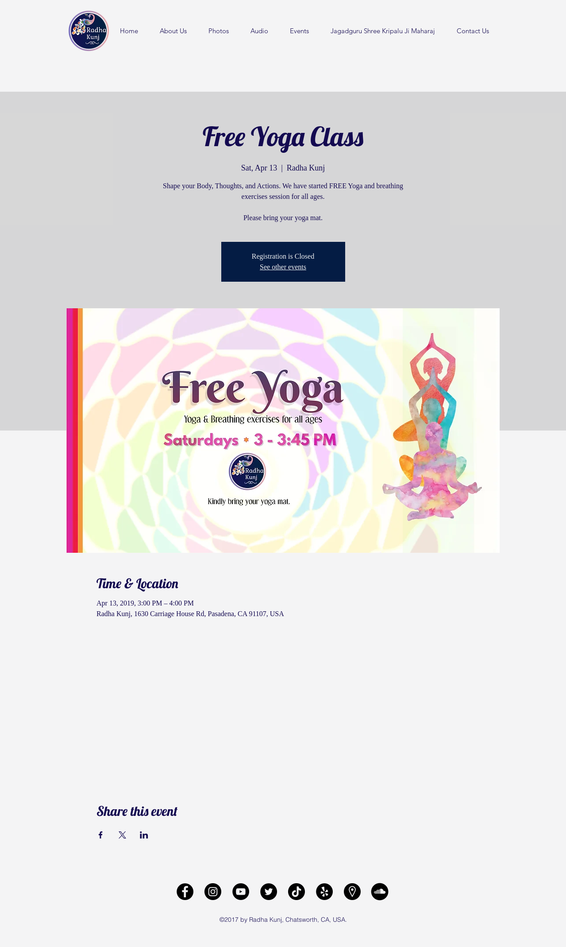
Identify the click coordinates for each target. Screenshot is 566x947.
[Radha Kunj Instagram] (212, 891)
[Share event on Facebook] (100, 834)
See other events (283, 267)
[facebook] (185, 891)
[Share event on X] (122, 834)
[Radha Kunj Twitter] (268, 891)
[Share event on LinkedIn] (144, 834)
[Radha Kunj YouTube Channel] (240, 891)
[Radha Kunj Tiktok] (296, 891)
